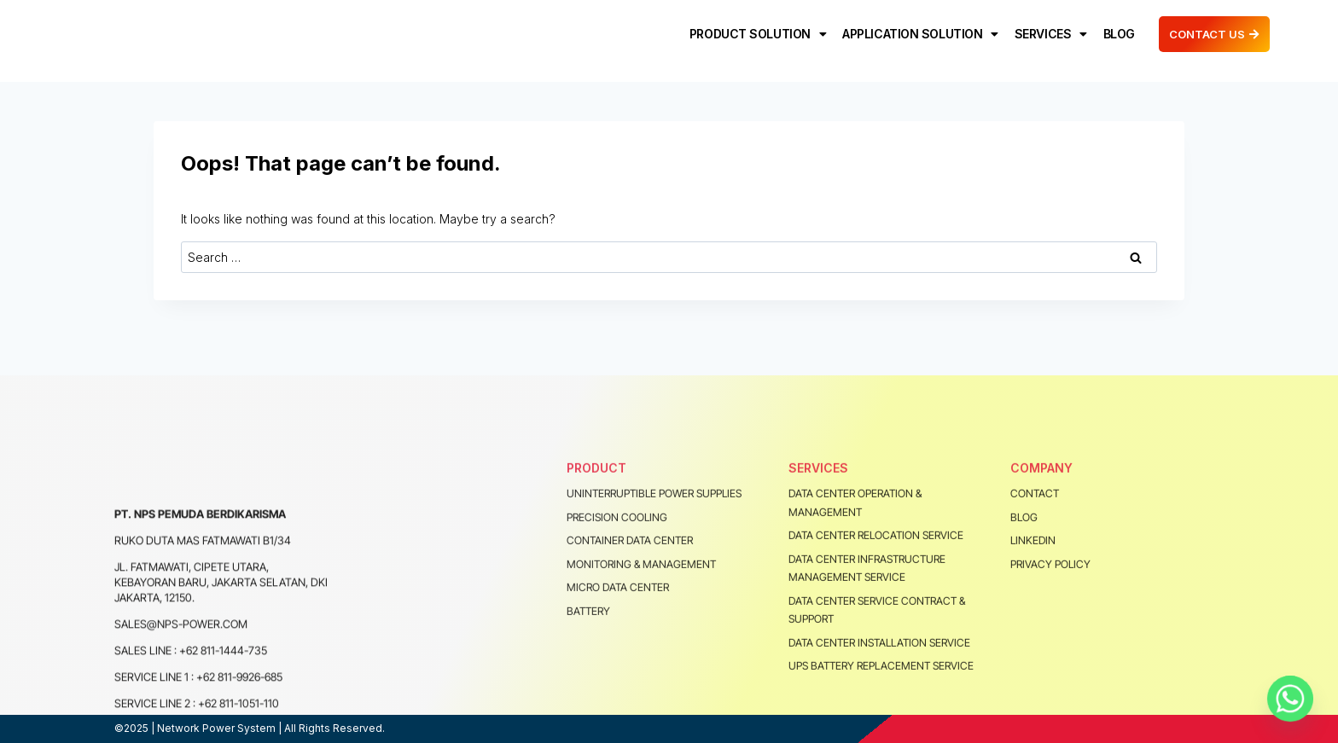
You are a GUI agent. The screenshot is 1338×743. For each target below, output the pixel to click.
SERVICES (1048, 40)
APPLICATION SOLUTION (918, 40)
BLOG (1116, 39)
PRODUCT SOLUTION (755, 40)
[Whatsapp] (1290, 699)
